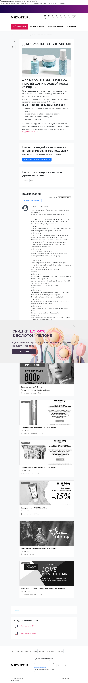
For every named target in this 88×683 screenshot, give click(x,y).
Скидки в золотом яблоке (32, 333)
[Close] (74, 326)
